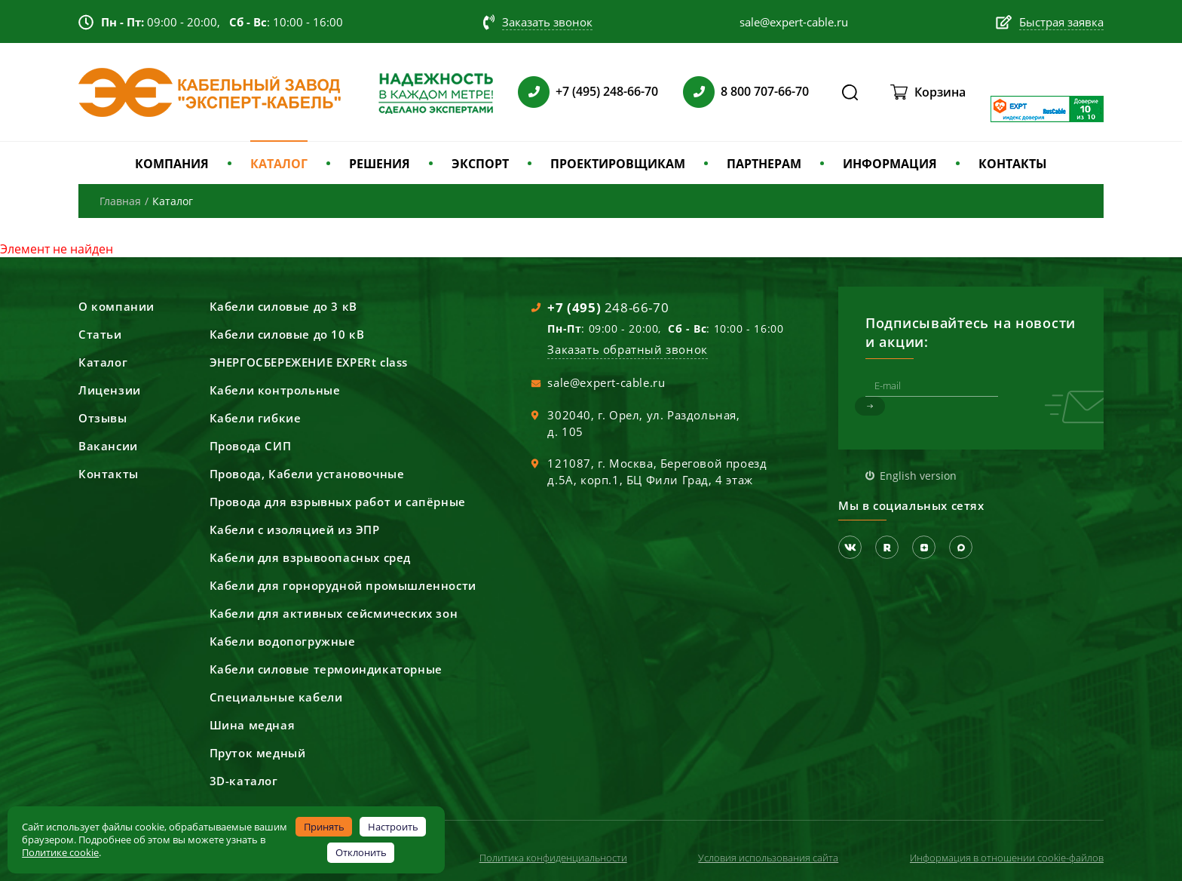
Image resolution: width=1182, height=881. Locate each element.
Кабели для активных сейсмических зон (334, 613)
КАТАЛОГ (279, 163)
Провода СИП (251, 445)
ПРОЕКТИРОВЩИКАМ (617, 163)
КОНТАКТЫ (1012, 163)
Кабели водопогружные (283, 641)
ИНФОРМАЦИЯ (890, 163)
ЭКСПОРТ (480, 163)
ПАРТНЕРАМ (764, 163)
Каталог (102, 362)
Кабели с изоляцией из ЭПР (295, 529)
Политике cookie (60, 852)
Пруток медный (258, 752)
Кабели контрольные (275, 390)
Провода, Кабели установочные (307, 473)
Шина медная (253, 724)
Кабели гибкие (256, 417)
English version (918, 475)
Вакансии (108, 445)
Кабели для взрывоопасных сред (310, 557)
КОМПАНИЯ (172, 163)
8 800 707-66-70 (765, 91)
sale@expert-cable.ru (606, 382)
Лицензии (109, 390)
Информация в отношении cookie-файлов (1007, 857)
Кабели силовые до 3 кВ (283, 306)
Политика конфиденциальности (553, 857)
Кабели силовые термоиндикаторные (326, 669)
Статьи (100, 334)
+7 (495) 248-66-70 (607, 91)
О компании (116, 306)
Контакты (108, 473)
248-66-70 (608, 307)
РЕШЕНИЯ (379, 163)
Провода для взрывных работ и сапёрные (338, 501)
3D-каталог (244, 780)
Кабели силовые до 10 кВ (287, 334)
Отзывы (102, 417)
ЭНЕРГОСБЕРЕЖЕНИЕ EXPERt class (309, 362)
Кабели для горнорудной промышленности (343, 585)
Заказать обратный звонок (627, 349)
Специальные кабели (276, 696)
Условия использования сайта (768, 857)
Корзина (940, 92)
